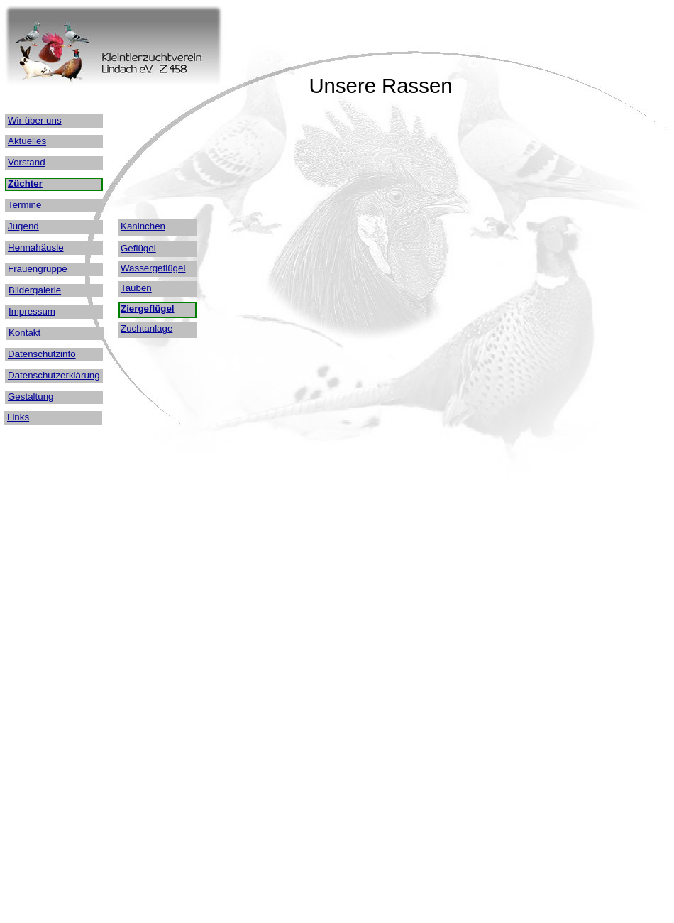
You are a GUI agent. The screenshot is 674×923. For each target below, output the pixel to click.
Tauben (136, 288)
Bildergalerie (35, 290)
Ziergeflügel (148, 308)
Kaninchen (143, 226)
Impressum (32, 311)
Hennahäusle (36, 247)
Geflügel (138, 248)
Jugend (23, 226)
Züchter (25, 183)
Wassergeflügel (153, 268)
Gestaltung (30, 396)
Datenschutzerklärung (54, 375)
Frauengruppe (37, 268)
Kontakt (24, 332)
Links (18, 417)
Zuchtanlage (146, 328)
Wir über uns (35, 120)
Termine (24, 205)
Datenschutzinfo (42, 354)
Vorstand (26, 162)
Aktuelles (27, 141)
